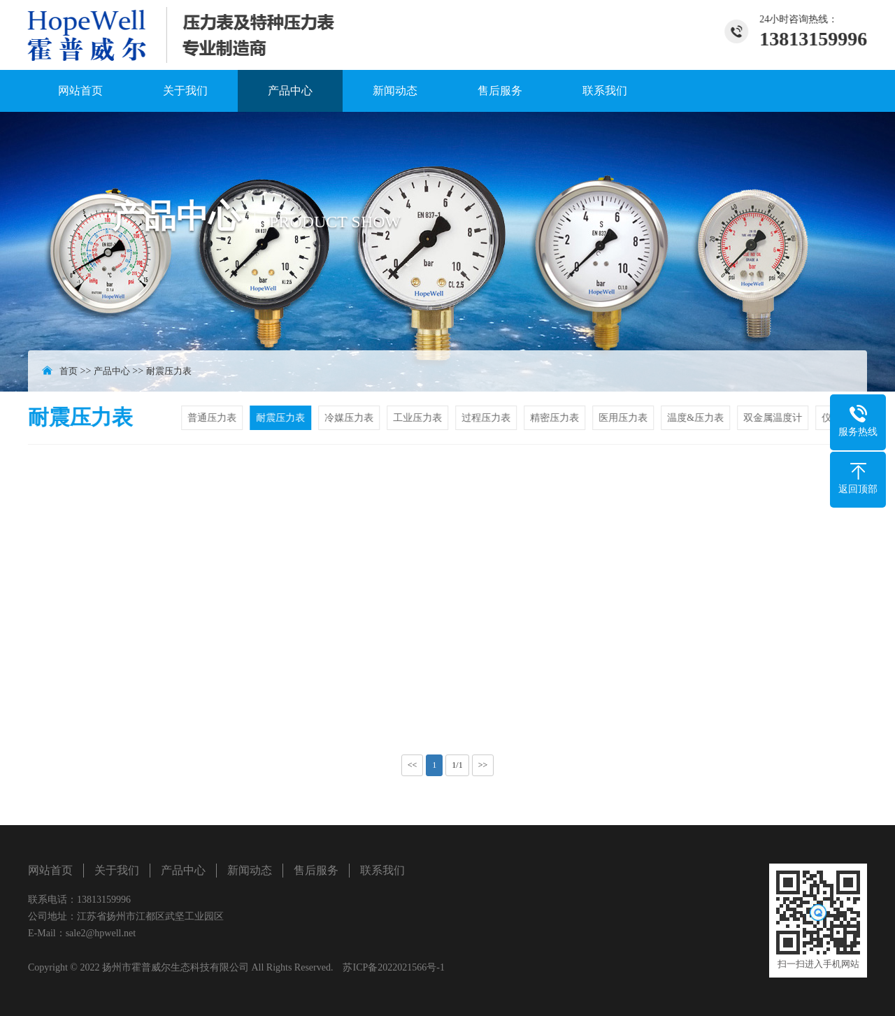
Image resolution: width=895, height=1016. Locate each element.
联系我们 (604, 90)
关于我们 (185, 90)
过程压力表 (488, 418)
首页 (68, 371)
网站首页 (80, 90)
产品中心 (290, 90)
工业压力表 (419, 418)
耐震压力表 (169, 371)
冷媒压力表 (351, 418)
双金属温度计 (774, 418)
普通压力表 (213, 418)
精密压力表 (556, 418)
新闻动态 (395, 90)
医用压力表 (625, 418)
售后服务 (500, 90)
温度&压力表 (697, 418)
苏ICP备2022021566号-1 (393, 967)
